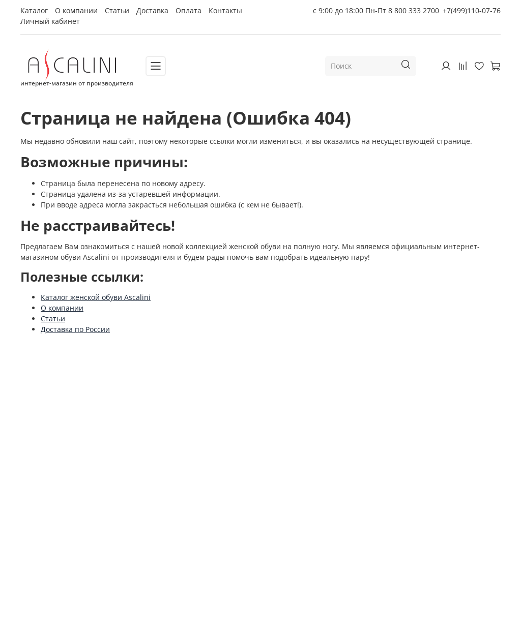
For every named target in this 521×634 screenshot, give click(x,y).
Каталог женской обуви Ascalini (96, 297)
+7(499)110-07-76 (472, 10)
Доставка (152, 10)
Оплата (188, 10)
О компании (76, 10)
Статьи (117, 10)
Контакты (225, 10)
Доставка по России (75, 329)
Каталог (34, 10)
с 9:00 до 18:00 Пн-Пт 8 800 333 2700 (376, 10)
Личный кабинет (50, 21)
